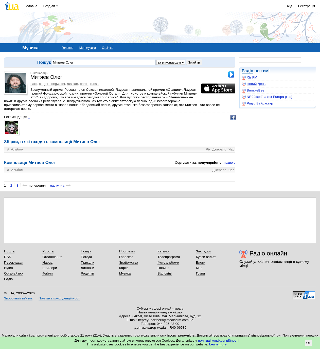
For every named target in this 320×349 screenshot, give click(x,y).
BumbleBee (253, 90)
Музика (125, 273)
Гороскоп (126, 257)
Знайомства (128, 262)
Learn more (218, 344)
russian (72, 84)
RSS (7, 257)
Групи (200, 273)
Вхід (289, 6)
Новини (163, 268)
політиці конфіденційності (218, 340)
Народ (47, 262)
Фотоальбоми (168, 262)
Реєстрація (306, 6)
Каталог (163, 251)
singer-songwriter (52, 84)
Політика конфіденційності (59, 298)
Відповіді (164, 273)
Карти (123, 268)
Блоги (200, 262)
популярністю (210, 162)
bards (84, 84)
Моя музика (87, 48)
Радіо (247, 70)
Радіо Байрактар (257, 103)
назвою (229, 162)
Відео (8, 268)
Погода (86, 257)
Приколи (87, 262)
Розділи (49, 6)
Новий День (253, 84)
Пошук (86, 251)
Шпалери (49, 268)
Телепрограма (168, 257)
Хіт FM (249, 77)
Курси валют (206, 257)
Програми (127, 251)
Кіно (199, 268)
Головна (31, 6)
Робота (48, 251)
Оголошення (52, 257)
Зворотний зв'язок (18, 298)
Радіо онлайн (268, 253)
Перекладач (13, 262)
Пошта (9, 251)
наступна (57, 185)
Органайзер (13, 273)
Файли (47, 273)
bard (33, 84)
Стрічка (107, 48)
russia (94, 84)
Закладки (203, 251)
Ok (308, 343)
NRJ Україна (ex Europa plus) (267, 97)
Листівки (87, 268)
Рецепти (87, 273)
